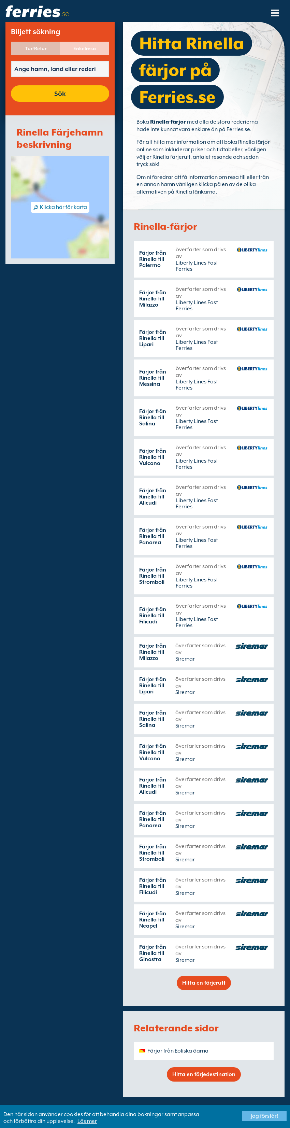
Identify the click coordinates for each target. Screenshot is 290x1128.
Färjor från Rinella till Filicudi (152, 615)
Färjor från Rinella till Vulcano (152, 457)
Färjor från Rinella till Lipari (152, 338)
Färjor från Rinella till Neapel (152, 920)
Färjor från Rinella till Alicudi (152, 497)
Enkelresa (84, 48)
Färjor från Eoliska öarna (177, 1051)
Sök (60, 93)
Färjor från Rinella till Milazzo (152, 299)
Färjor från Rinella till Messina (152, 378)
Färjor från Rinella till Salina (152, 417)
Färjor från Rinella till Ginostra (152, 953)
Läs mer (87, 1121)
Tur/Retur (35, 48)
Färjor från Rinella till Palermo (152, 259)
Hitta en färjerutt (204, 983)
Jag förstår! (264, 1116)
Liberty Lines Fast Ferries (197, 266)
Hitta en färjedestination (203, 1074)
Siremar (185, 659)
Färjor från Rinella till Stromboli (152, 576)
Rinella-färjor (168, 122)
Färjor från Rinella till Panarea (152, 536)
